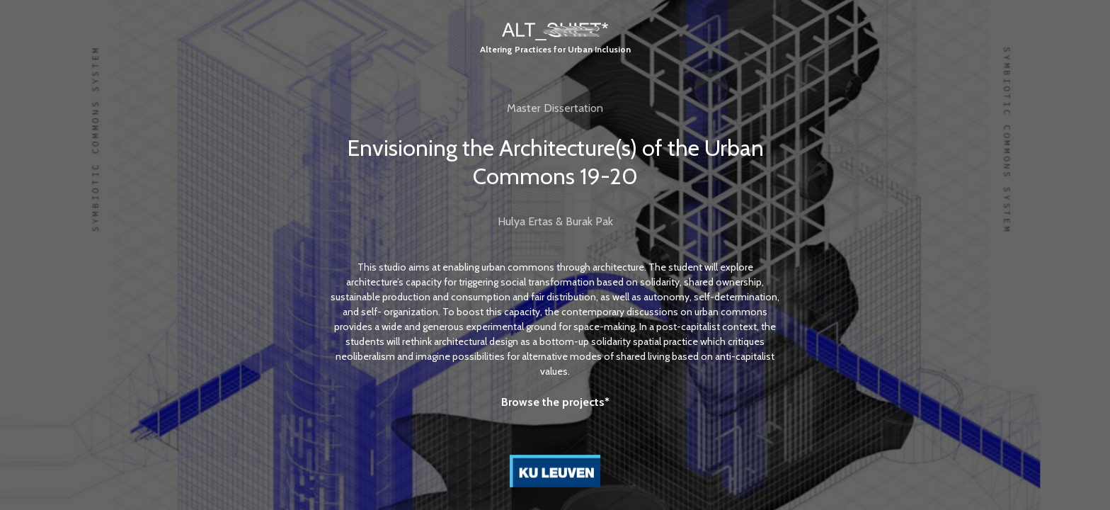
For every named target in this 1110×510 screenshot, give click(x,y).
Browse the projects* (555, 402)
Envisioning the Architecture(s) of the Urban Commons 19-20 (555, 162)
